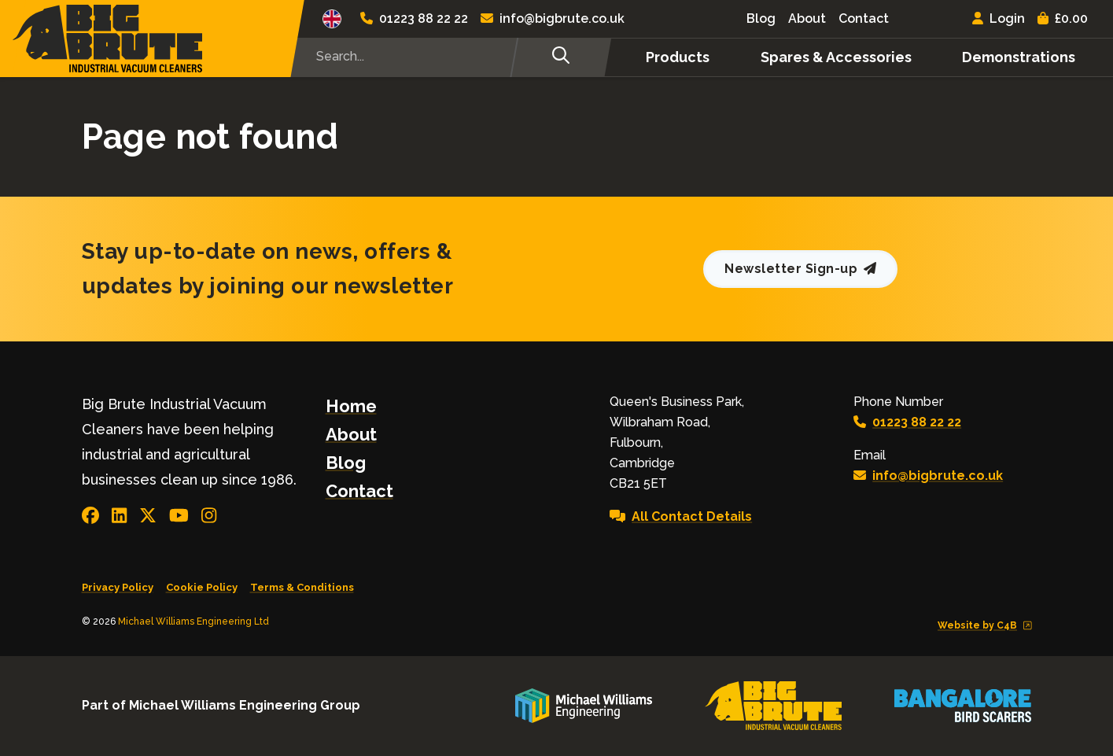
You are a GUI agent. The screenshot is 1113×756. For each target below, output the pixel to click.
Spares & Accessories (836, 57)
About (807, 18)
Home (351, 406)
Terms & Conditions (302, 587)
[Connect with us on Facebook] (90, 515)
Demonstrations (1018, 57)
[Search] (560, 57)
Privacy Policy (117, 587)
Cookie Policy (202, 587)
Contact (863, 18)
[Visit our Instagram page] (208, 515)
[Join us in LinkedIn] (119, 515)
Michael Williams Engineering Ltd (193, 621)
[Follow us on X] (148, 515)
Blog (761, 18)
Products (677, 57)
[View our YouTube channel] (179, 515)
